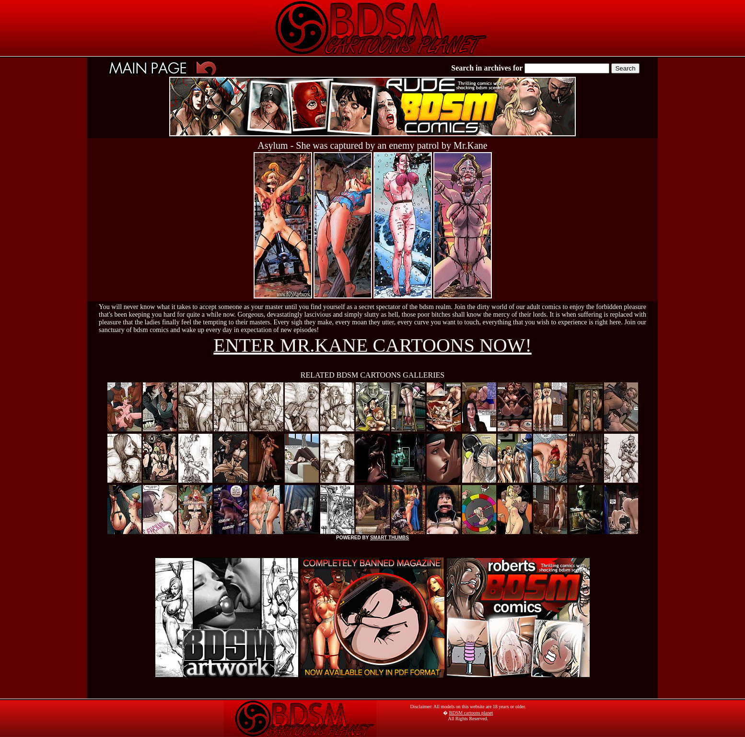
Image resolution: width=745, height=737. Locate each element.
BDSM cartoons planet (471, 712)
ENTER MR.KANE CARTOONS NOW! (372, 345)
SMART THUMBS (389, 537)
